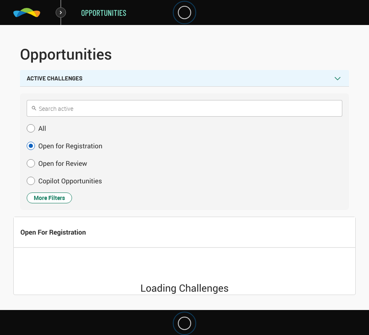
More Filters (49, 198)
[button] (184, 128)
